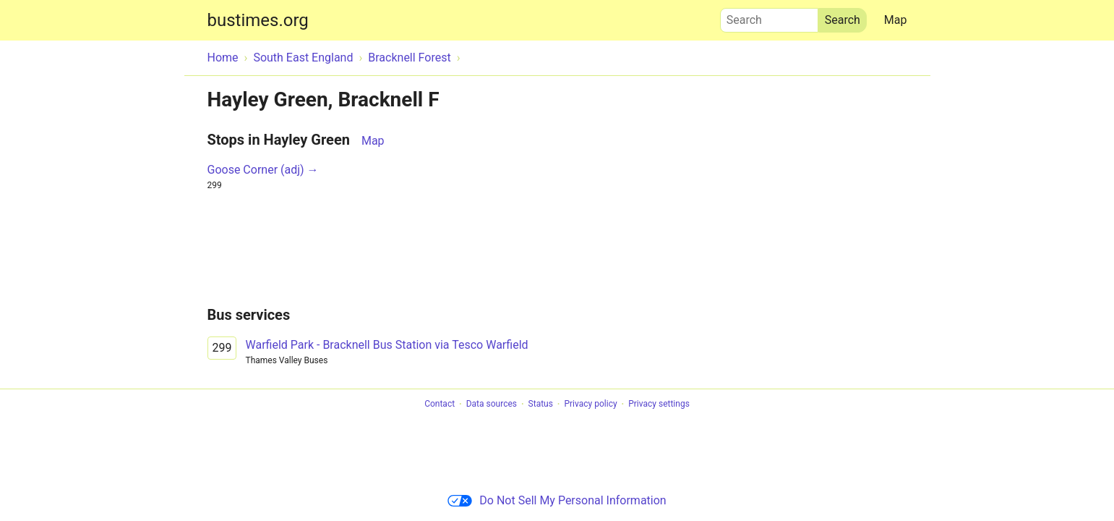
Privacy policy (590, 404)
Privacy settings (659, 404)
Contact (439, 404)
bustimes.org (258, 20)
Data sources (491, 404)
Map (895, 20)
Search (769, 16)
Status (540, 404)
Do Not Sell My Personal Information (556, 500)
